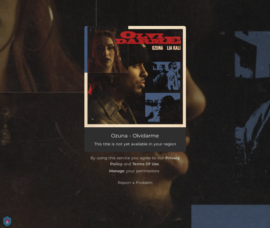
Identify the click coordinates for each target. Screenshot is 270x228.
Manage (117, 170)
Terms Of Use (145, 164)
